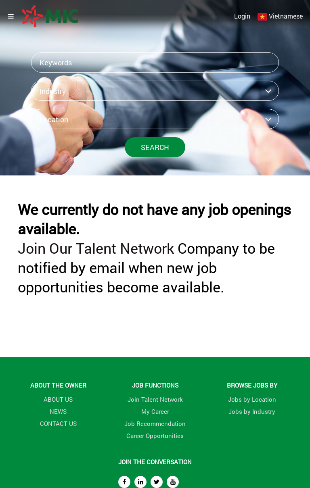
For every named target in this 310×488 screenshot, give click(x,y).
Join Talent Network (155, 399)
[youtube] (173, 482)
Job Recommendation (155, 423)
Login (242, 16)
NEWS (58, 411)
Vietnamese (286, 16)
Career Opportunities (155, 436)
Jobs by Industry (251, 411)
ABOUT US (58, 399)
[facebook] (124, 482)
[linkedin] (140, 482)
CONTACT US (58, 423)
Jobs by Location (252, 399)
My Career (155, 411)
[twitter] (157, 482)
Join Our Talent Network (96, 248)
